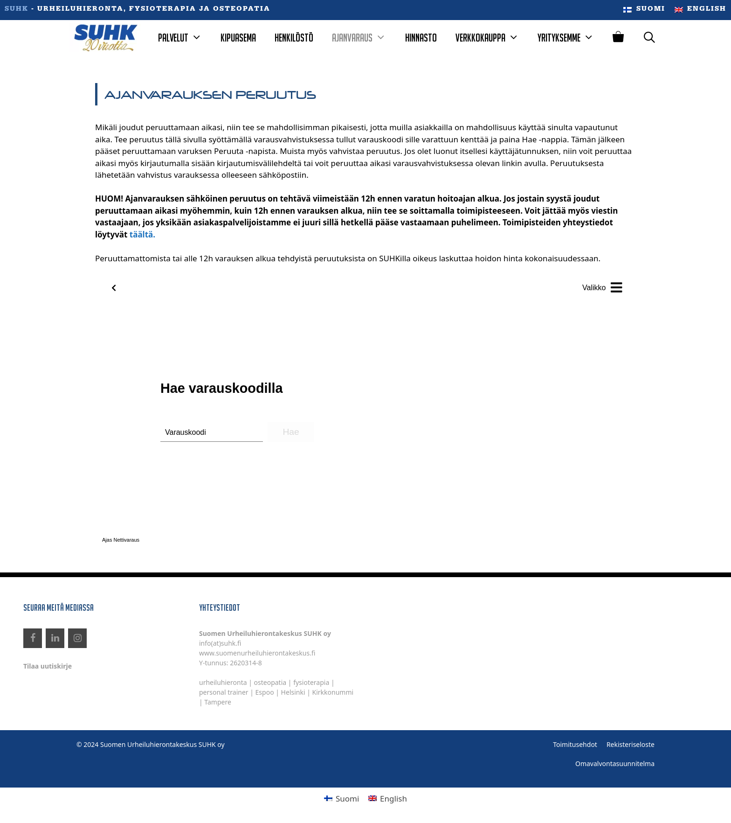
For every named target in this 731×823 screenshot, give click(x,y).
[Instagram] (77, 638)
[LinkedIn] (55, 638)
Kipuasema (238, 37)
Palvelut (184, 37)
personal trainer (223, 692)
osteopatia (270, 682)
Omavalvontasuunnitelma (615, 763)
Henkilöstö (294, 37)
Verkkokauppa (491, 37)
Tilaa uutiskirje (47, 666)
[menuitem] (644, 10)
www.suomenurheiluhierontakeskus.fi (257, 653)
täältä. (142, 234)
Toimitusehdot (575, 744)
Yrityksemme (570, 37)
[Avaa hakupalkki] (649, 37)
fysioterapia (311, 682)
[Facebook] (32, 638)
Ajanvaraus (363, 37)
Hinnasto (421, 37)
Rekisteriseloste (631, 744)
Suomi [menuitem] (347, 798)
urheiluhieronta (223, 682)
